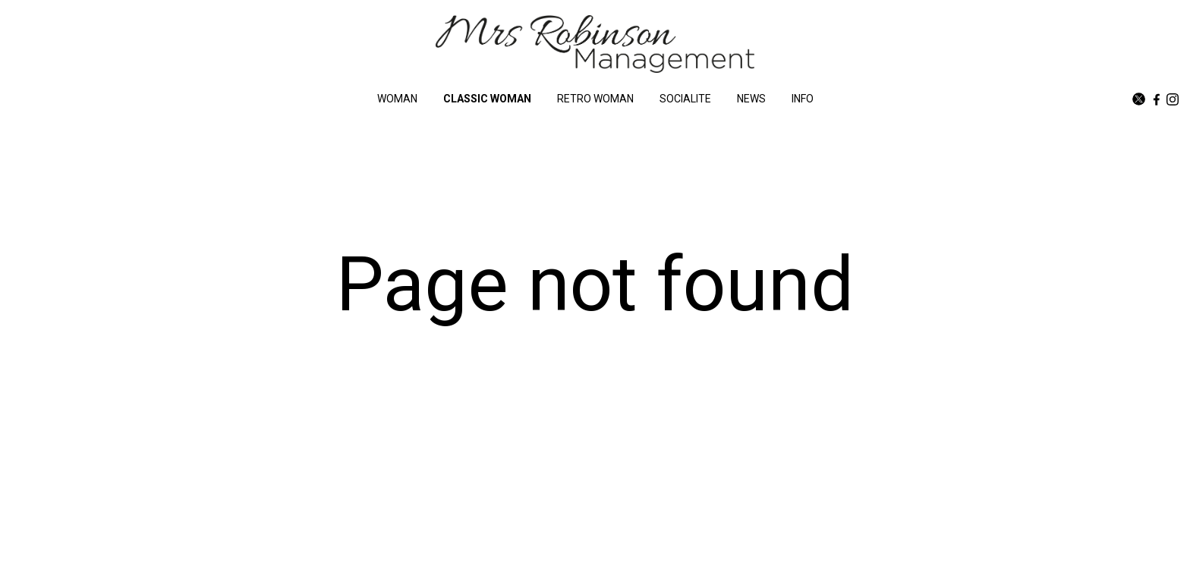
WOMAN (397, 99)
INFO (803, 99)
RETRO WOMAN (595, 99)
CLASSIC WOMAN (487, 99)
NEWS (751, 99)
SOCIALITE (685, 99)
